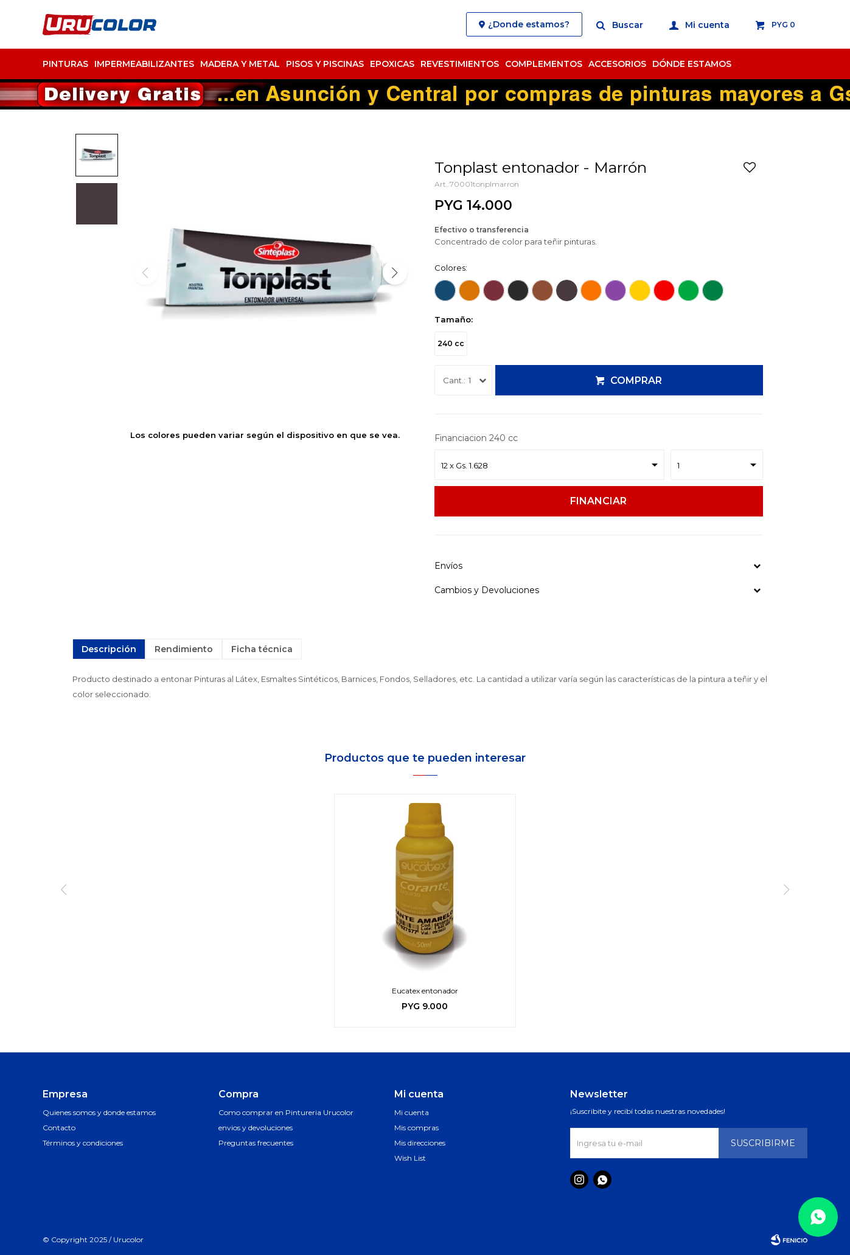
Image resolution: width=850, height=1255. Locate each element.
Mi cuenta (411, 1112)
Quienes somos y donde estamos (99, 1112)
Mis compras (416, 1127)
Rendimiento (184, 649)
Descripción (109, 649)
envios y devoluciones (255, 1127)
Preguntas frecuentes (255, 1142)
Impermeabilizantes (144, 63)
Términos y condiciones (83, 1142)
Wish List (410, 1158)
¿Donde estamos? (529, 24)
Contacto (59, 1127)
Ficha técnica (262, 649)
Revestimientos (459, 63)
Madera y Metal (240, 63)
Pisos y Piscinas (325, 63)
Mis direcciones (419, 1142)
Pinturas (65, 63)
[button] (395, 272)
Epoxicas (392, 63)
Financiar (598, 501)
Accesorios (617, 63)
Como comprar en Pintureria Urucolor (286, 1112)
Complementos (543, 63)
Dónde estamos (691, 63)
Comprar (636, 380)
